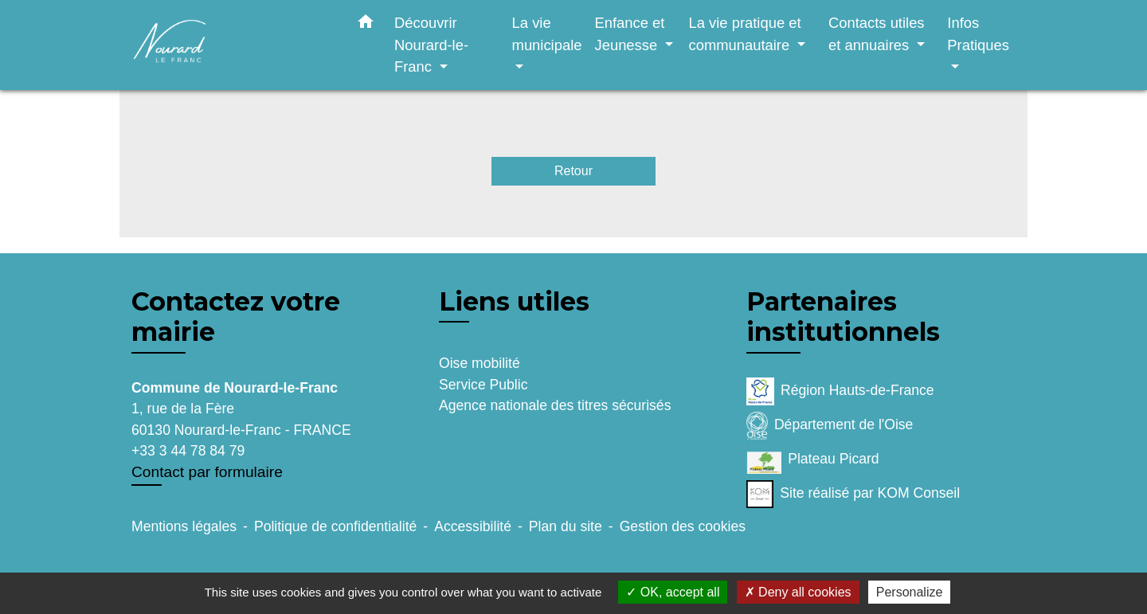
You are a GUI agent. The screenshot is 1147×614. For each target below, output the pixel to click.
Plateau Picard (812, 460)
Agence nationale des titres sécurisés (555, 405)
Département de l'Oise (829, 426)
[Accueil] (231, 45)
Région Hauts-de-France (840, 391)
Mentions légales (184, 526)
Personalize (909, 592)
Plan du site (565, 526)
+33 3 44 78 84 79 (188, 451)
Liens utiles (514, 301)
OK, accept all (672, 592)
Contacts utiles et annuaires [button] (876, 33)
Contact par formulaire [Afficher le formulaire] (207, 471)
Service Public (483, 385)
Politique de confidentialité (335, 526)
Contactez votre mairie (235, 317)
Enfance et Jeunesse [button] (629, 33)
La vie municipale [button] (547, 33)
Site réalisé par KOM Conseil (853, 494)
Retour (573, 171)
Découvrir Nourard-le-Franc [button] (431, 44)
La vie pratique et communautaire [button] (744, 33)
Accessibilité (472, 526)
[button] (365, 25)
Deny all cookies (798, 592)
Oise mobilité (479, 363)
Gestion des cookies (683, 526)
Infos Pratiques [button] (978, 33)
